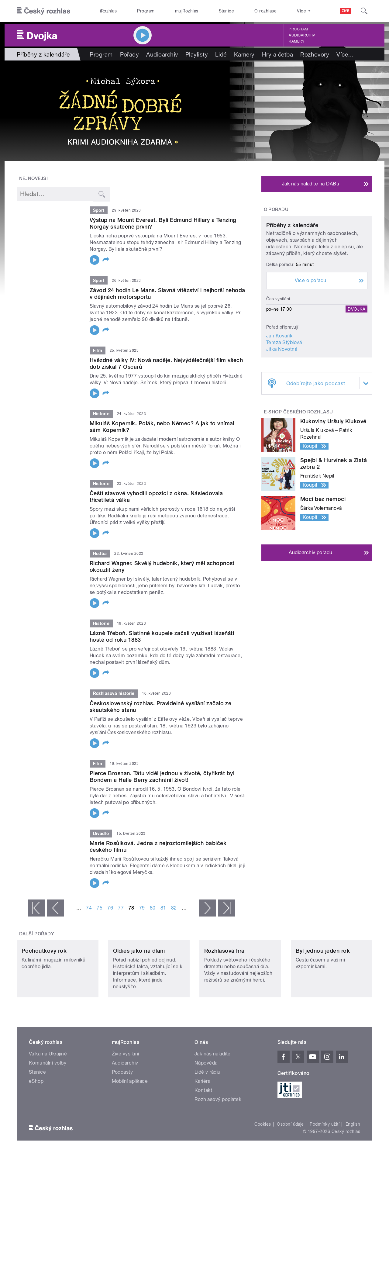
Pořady (129, 54)
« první (36, 908)
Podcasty (122, 1112)
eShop (36, 1121)
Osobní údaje (290, 1164)
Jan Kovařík (279, 392)
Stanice (226, 11)
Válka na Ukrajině (48, 1094)
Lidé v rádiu (207, 1112)
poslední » (226, 908)
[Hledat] (364, 11)
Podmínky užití (324, 1164)
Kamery (297, 41)
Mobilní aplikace (130, 1121)
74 (89, 908)
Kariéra (202, 1121)
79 (142, 908)
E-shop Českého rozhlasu (298, 468)
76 (110, 908)
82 (174, 908)
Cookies (262, 1164)
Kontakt (203, 1131)
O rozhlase (265, 11)
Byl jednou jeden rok (323, 991)
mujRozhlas (186, 11)
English (353, 1164)
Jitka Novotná (281, 406)
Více (345, 54)
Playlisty (196, 54)
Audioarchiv (302, 35)
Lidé (221, 54)
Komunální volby (47, 1103)
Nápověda (206, 1103)
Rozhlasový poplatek (217, 1140)
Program (145, 11)
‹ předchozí (55, 908)
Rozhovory (314, 54)
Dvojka (356, 366)
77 (121, 908)
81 (163, 908)
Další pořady (36, 934)
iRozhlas (108, 11)
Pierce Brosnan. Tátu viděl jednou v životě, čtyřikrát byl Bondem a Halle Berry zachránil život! (162, 776)
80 (153, 908)
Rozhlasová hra (224, 991)
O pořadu (276, 209)
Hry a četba (277, 54)
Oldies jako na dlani (139, 991)
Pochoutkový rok (44, 991)
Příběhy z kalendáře (292, 282)
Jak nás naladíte (212, 1094)
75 (99, 908)
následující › (207, 908)
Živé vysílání (125, 1094)
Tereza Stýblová (284, 399)
